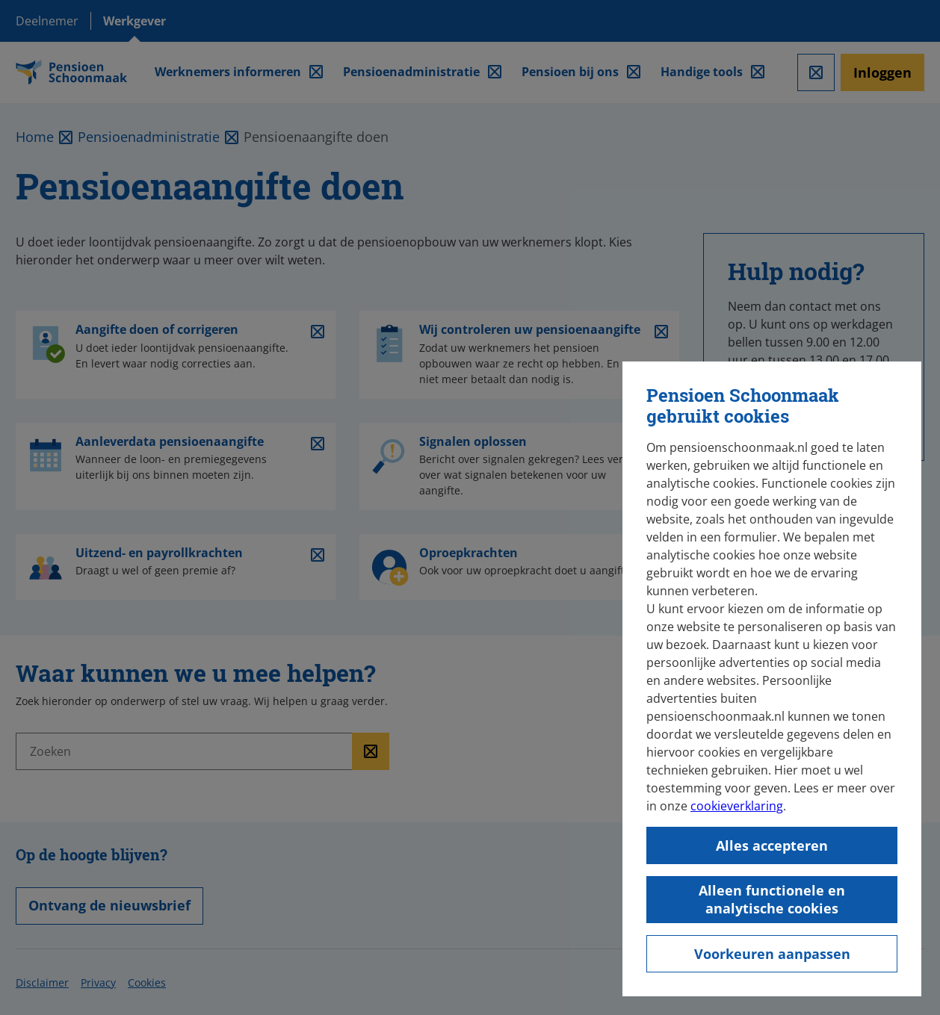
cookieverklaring (736, 806)
